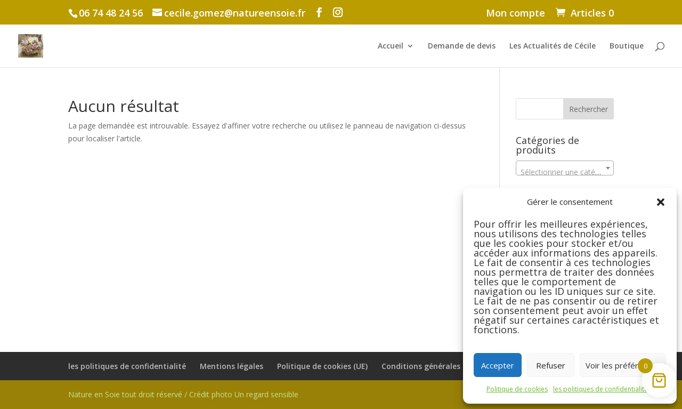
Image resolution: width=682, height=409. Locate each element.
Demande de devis (462, 46)
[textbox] (564, 172)
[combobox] (565, 168)
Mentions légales (231, 366)
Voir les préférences (623, 365)
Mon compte (515, 13)
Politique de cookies (517, 389)
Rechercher (588, 109)
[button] (660, 202)
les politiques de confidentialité (600, 389)
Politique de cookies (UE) (322, 366)
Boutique (627, 46)
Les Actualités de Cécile (552, 46)
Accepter (497, 365)
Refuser (550, 365)
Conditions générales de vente (437, 366)
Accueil (390, 46)
